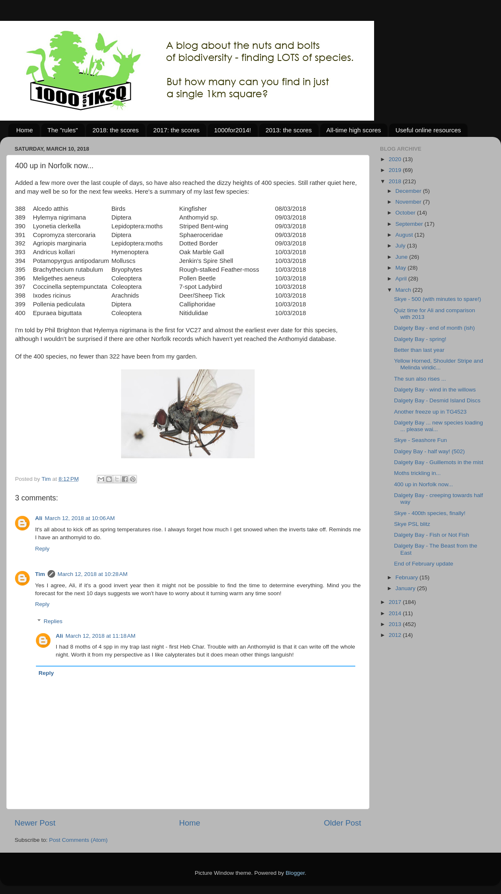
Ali (38, 518)
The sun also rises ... (420, 379)
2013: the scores (289, 130)
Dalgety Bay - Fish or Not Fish (431, 535)
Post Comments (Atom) (78, 840)
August (405, 235)
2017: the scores (176, 130)
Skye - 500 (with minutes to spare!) (437, 299)
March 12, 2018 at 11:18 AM (101, 636)
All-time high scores (353, 130)
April (401, 278)
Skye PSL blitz (412, 524)
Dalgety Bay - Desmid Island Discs (437, 400)
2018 (396, 181)
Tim (40, 574)
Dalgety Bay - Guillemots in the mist (438, 462)
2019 (396, 170)
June (402, 257)
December (409, 191)
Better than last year (419, 350)
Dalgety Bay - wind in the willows (435, 389)
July (401, 245)
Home (24, 130)
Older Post (342, 822)
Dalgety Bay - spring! (420, 339)
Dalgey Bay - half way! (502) (429, 451)
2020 (396, 159)
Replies (53, 621)
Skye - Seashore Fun (420, 440)
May (401, 268)
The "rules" (63, 130)
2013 (396, 624)
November (409, 202)
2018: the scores (115, 130)
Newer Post (35, 822)
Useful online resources (428, 130)
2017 (396, 602)
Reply (42, 548)
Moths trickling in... (417, 473)
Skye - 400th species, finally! (430, 513)
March (403, 290)
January (406, 588)
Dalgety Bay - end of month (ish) (434, 328)
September (410, 224)
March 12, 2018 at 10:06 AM (80, 518)
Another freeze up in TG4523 (430, 412)
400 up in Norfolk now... (423, 484)
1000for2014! (232, 130)
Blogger (295, 873)
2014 (396, 613)
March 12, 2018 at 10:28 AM (93, 574)
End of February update (423, 564)
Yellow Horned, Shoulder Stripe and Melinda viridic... (438, 364)
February (407, 577)
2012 (396, 635)
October (406, 213)
